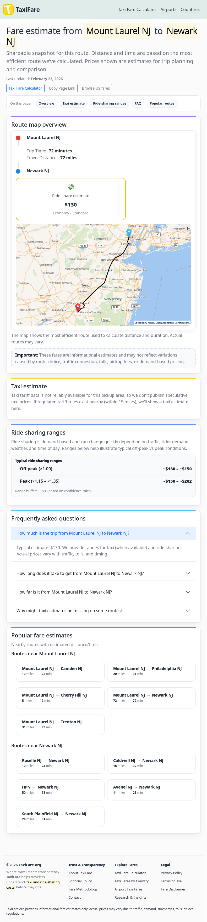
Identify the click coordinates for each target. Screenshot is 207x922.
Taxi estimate (74, 103)
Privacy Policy (171, 873)
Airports (169, 9)
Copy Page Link (62, 88)
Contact (74, 897)
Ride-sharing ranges (109, 103)
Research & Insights (130, 897)
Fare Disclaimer (173, 889)
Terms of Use (171, 881)
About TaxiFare (80, 873)
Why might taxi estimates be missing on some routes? (69, 611)
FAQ (138, 103)
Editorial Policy (80, 881)
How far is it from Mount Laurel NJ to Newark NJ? (64, 592)
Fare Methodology (82, 889)
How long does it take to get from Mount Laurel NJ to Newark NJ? (80, 573)
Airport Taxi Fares (128, 889)
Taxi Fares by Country (132, 881)
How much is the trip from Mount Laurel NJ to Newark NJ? (73, 533)
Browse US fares (96, 88)
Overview (46, 103)
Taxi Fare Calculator (137, 9)
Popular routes (162, 103)
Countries (190, 9)
